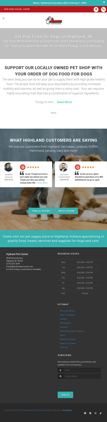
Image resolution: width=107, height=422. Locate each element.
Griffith (93, 146)
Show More (42, 183)
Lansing (50, 150)
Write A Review (66, 211)
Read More (64, 102)
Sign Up (65, 395)
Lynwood (81, 146)
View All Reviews (41, 211)
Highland (54, 146)
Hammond (36, 150)
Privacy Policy (28, 410)
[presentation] (72, 384)
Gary (60, 150)
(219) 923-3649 (13, 264)
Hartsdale (67, 146)
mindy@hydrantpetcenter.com (19, 266)
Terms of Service (42, 410)
